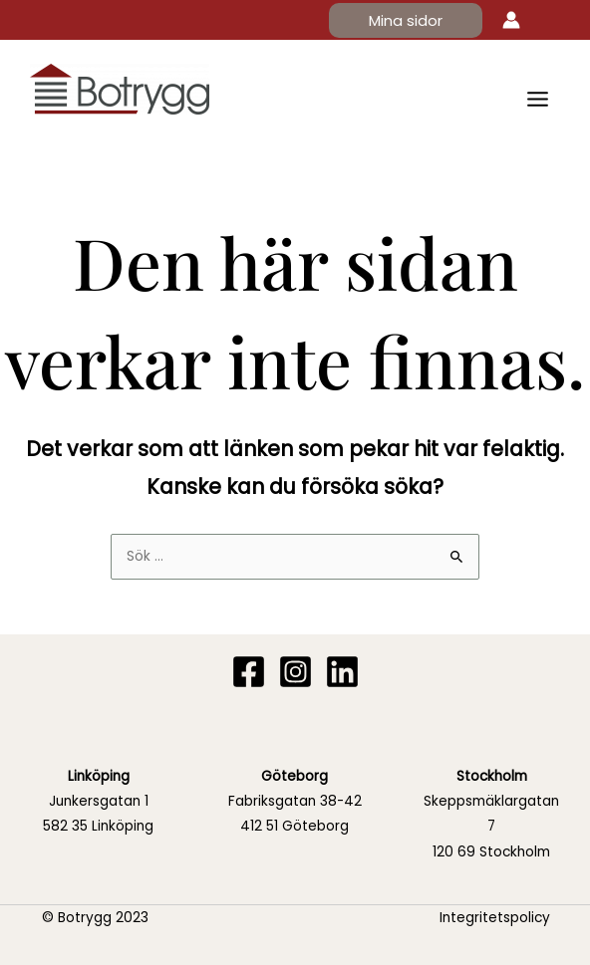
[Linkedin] (342, 671)
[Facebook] (248, 671)
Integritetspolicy (495, 917)
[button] (405, 20)
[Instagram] (295, 671)
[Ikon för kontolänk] (511, 20)
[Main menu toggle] (538, 98)
